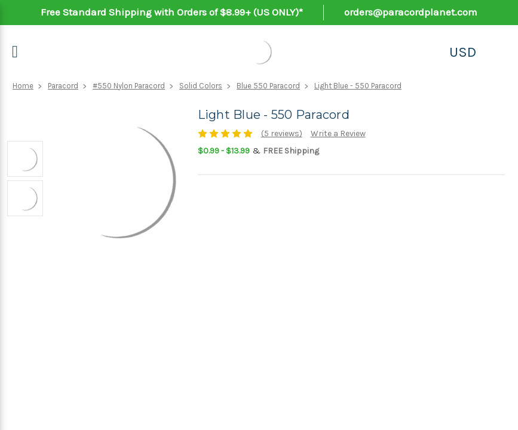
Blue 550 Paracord (268, 85)
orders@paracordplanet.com (410, 12)
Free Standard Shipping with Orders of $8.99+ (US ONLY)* (172, 12)
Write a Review (338, 133)
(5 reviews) (281, 133)
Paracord (63, 85)
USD (462, 52)
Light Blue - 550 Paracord (357, 85)
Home (23, 85)
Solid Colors (200, 85)
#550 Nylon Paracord (129, 85)
